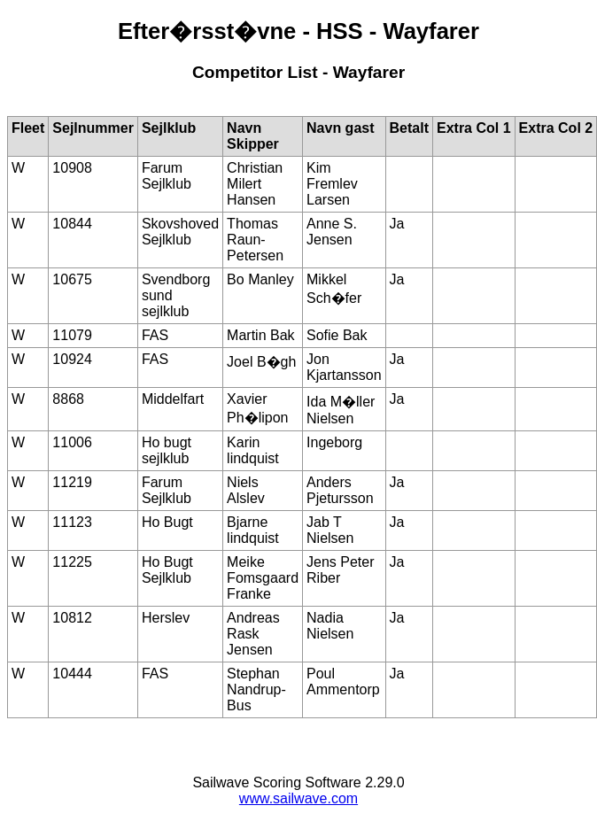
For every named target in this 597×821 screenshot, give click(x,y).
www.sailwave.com (298, 798)
